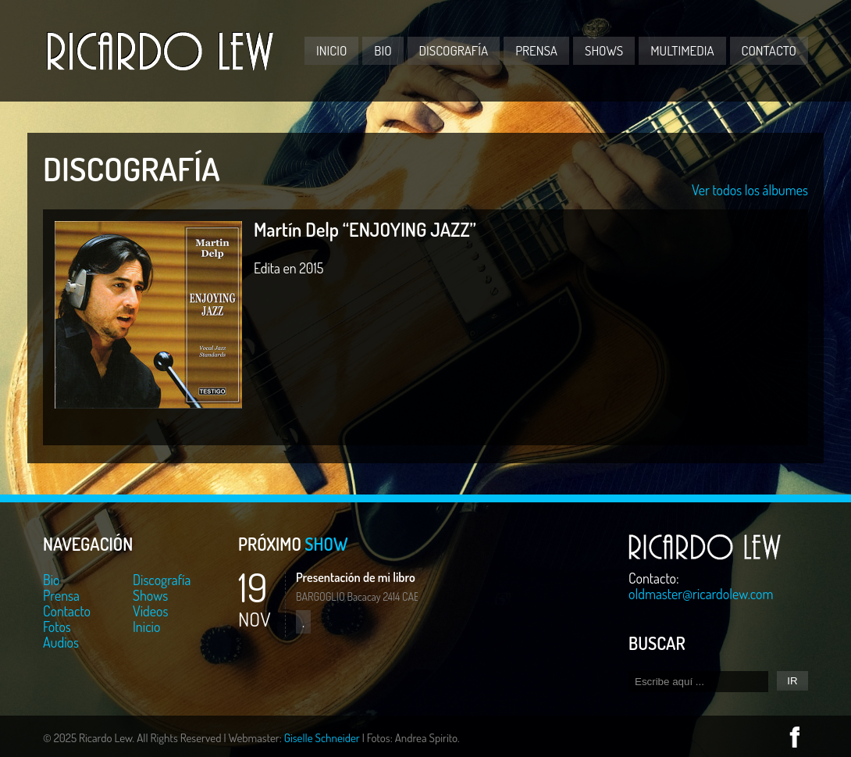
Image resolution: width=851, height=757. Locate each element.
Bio (382, 50)
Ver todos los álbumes (750, 190)
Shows (604, 50)
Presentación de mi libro (355, 577)
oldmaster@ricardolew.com (701, 593)
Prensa (536, 50)
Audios (61, 642)
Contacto (769, 50)
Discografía (454, 50)
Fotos (57, 626)
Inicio (331, 50)
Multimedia (682, 50)
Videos (150, 611)
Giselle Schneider (322, 737)
